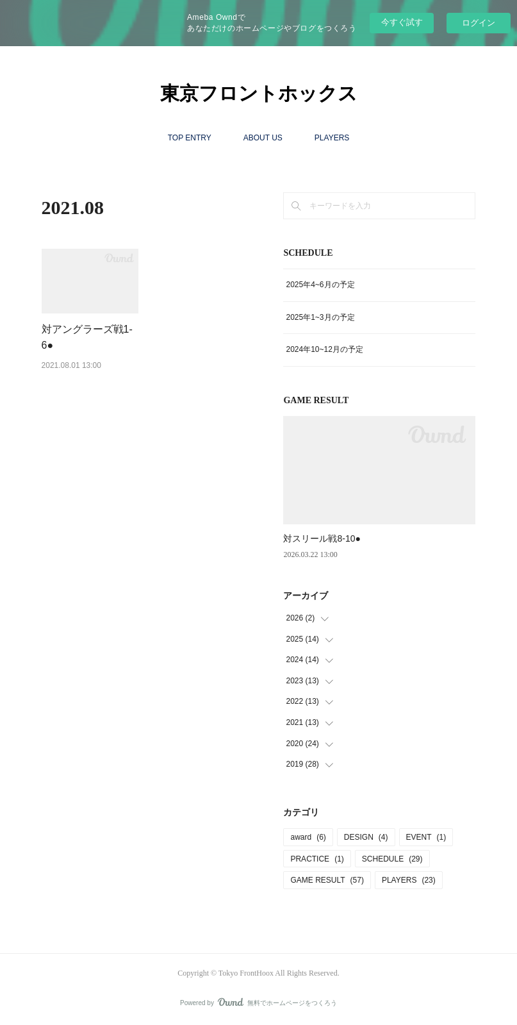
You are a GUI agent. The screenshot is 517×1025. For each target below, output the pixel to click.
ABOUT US (263, 137)
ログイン (478, 23)
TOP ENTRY (189, 137)
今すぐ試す (402, 22)
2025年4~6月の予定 (320, 284)
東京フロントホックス (258, 93)
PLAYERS (332, 137)
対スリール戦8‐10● (321, 538)
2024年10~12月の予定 (324, 349)
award (307, 837)
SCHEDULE (392, 858)
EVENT (426, 837)
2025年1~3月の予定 (320, 317)
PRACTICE (316, 858)
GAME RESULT (326, 880)
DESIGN (366, 837)
